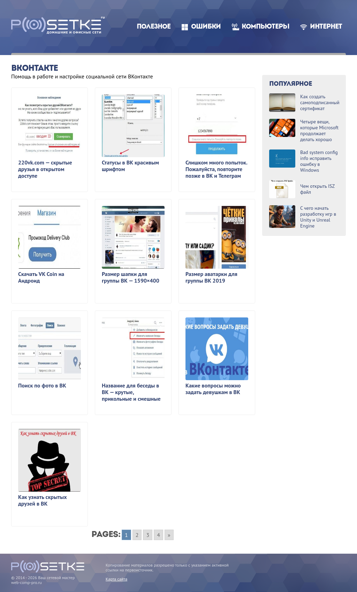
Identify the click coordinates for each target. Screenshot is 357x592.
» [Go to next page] (169, 534)
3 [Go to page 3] (147, 534)
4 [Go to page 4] (158, 534)
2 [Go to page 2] (137, 534)
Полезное (153, 27)
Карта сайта (116, 579)
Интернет (326, 27)
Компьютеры (265, 27)
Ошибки (206, 27)
